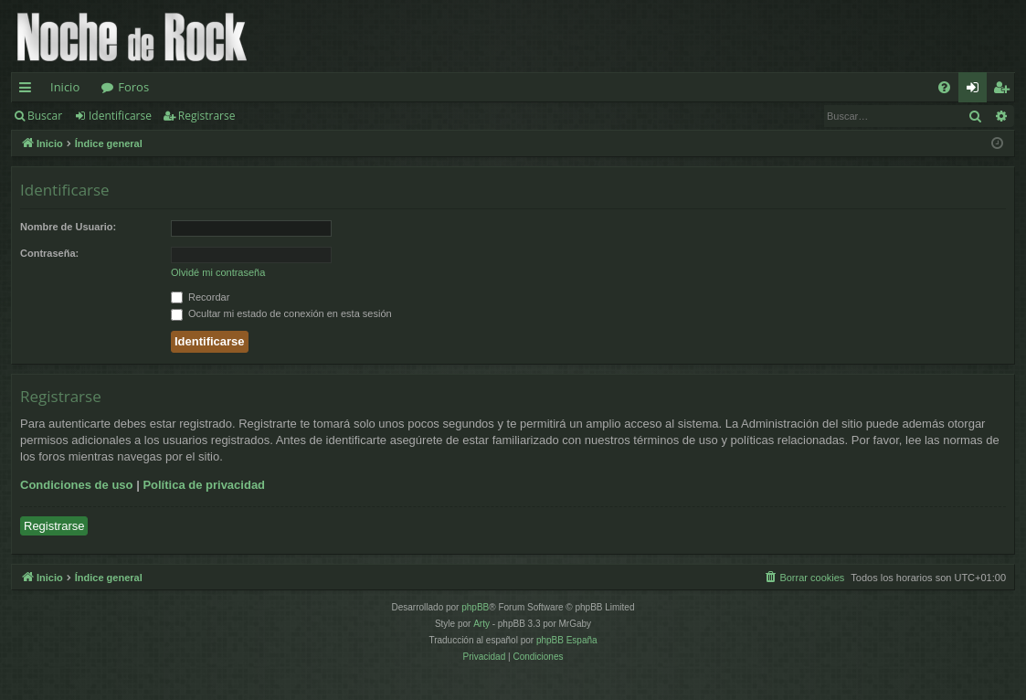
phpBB (475, 607)
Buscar (44, 115)
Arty (481, 624)
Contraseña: (49, 253)
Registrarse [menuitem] (1005, 90)
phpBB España (567, 640)
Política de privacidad (204, 485)
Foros (133, 87)
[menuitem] (944, 87)
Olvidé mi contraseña (218, 272)
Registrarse (207, 115)
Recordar (200, 297)
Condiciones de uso (76, 485)
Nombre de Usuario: (68, 226)
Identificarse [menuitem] (977, 90)
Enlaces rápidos (28, 90)
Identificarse (120, 115)
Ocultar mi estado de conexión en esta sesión (281, 313)
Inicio (64, 87)
